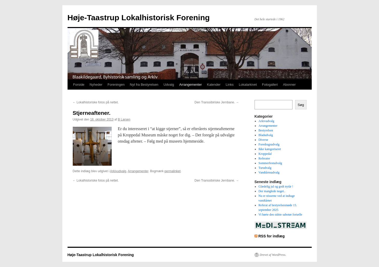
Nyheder (96, 84)
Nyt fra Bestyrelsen (144, 84)
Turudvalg (264, 168)
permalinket (172, 171)
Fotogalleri (270, 84)
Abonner (289, 84)
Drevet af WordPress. (273, 255)
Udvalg (169, 84)
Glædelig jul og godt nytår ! (275, 186)
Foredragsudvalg (269, 144)
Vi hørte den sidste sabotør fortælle (280, 214)
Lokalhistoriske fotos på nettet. (96, 102)
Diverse (263, 140)
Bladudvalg (265, 135)
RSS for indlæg (271, 236)
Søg (301, 105)
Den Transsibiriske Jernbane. (217, 102)
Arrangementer (190, 84)
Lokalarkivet (248, 84)
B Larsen (124, 119)
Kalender (214, 84)
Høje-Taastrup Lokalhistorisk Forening (139, 17)
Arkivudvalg (118, 171)
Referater (264, 158)
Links (230, 84)
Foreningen (116, 84)
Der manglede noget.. (271, 191)
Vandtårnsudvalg (269, 172)
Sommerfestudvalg (270, 163)
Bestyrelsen (265, 130)
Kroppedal (265, 154)
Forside (78, 84)
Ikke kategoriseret (269, 149)
